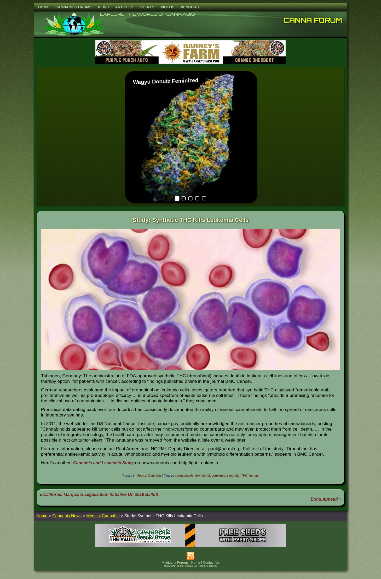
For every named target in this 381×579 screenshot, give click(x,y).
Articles (124, 7)
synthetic (233, 475)
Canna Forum (313, 20)
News (103, 7)
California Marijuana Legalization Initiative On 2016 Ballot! (100, 494)
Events (147, 7)
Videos (167, 7)
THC (244, 475)
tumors (254, 475)
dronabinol (202, 475)
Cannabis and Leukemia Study (103, 463)
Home (43, 7)
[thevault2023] (190, 545)
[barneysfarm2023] (190, 62)
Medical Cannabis (148, 475)
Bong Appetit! (324, 499)
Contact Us (211, 562)
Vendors (190, 7)
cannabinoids (184, 475)
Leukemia (218, 475)
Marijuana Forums (174, 562)
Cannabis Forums (73, 7)
